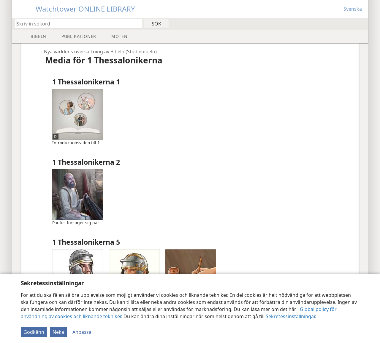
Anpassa (81, 332)
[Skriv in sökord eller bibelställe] (76, 23)
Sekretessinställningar (290, 316)
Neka (58, 332)
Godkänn (33, 332)
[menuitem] (361, 23)
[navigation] (98, 51)
